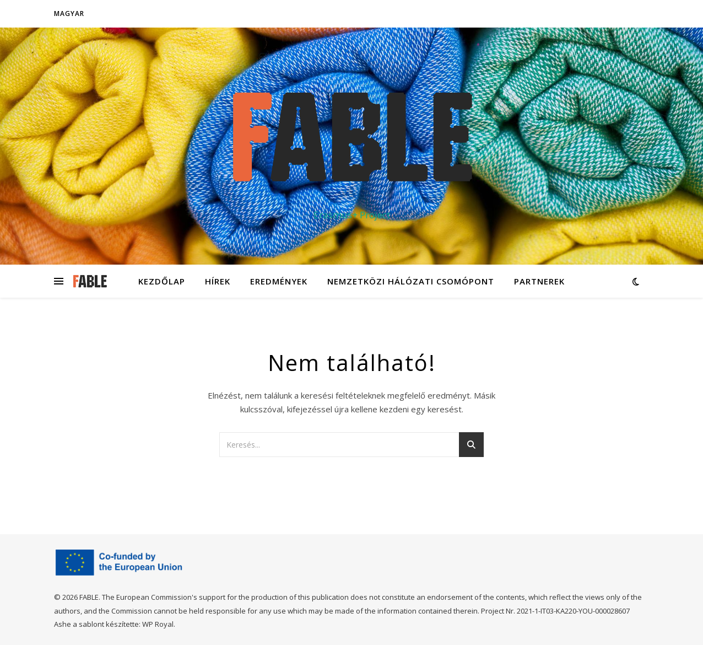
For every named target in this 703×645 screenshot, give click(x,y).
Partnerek (539, 281)
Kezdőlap (161, 281)
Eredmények (278, 281)
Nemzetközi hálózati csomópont (410, 281)
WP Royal (158, 624)
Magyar (69, 13)
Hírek (217, 281)
